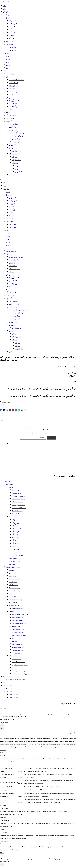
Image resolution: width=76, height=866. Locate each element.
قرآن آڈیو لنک (15, 534)
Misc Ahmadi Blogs (17, 643)
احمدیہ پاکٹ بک (12, 147)
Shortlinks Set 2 (13, 516)
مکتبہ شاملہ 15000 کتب (13, 697)
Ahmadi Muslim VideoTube (16, 79)
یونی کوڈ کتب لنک (15, 522)
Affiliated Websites (14, 596)
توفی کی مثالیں (11, 35)
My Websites (9, 483)
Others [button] (2, 852)
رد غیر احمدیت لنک (16, 531)
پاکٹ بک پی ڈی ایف (16, 150)
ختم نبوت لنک (15, 540)
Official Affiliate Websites (13, 566)
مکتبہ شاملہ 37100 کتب (13, 694)
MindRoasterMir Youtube (19, 507)
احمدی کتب (14, 156)
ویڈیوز (7, 76)
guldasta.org (12, 575)
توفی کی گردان (11, 29)
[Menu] (0, 179)
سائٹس (4, 8)
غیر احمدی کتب (15, 162)
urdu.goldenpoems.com (18, 661)
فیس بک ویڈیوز (12, 85)
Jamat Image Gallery (14, 578)
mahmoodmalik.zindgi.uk (19, 635)
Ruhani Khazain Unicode (19, 498)
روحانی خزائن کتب (16, 138)
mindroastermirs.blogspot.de (20, 614)
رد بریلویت (8, 55)
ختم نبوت (8, 14)
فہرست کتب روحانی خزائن (17, 135)
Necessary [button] (3, 749)
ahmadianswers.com (18, 629)
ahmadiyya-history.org (15, 599)
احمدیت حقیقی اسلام (4, 1)
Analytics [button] (2, 828)
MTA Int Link (15, 489)
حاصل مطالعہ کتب (13, 144)
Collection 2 (12, 637)
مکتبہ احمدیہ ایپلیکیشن (10, 118)
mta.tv (11, 572)
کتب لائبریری (9, 121)
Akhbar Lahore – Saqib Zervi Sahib (15, 679)
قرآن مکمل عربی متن (13, 103)
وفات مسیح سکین (12, 20)
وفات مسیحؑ (11, 38)
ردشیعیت (8, 64)
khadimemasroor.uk (17, 608)
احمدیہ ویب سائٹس (7, 480)
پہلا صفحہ (4, 5)
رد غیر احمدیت (6, 53)
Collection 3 (12, 655)
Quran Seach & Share (14, 560)
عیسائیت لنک (15, 546)
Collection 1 (12, 611)
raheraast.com (16, 652)
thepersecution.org (14, 587)
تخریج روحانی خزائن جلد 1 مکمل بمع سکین (20, 132)
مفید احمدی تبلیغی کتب (16, 159)
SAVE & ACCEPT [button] (4, 861)
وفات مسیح (8, 17)
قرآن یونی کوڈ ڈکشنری (13, 32)
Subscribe (51, 437)
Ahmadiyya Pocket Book (18, 504)
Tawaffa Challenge (17, 510)
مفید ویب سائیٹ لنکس (11, 115)
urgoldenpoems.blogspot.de (19, 664)
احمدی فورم (8, 112)
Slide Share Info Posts (18, 649)
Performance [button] (3, 817)
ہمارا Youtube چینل (13, 82)
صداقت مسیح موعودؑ (10, 41)
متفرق (4, 70)
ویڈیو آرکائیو (11, 94)
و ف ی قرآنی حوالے (13, 23)
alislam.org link (16, 492)
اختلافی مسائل (6, 11)
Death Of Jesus (13, 563)
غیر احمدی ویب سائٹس (8, 685)
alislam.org (12, 569)
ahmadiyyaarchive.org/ (18, 670)
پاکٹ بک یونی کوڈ (15, 537)
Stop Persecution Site (12, 73)
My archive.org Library (18, 495)
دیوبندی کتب (17, 168)
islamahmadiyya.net (17, 632)
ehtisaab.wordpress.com (19, 623)
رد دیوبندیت (8, 61)
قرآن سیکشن (8, 97)
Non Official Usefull (11, 602)
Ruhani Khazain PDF (17, 501)
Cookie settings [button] (4, 719)
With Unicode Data (14, 605)
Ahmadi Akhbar (7, 676)
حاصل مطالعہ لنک (15, 543)
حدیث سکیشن (9, 109)
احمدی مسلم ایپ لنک (16, 552)
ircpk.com (9, 688)
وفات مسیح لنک (15, 519)
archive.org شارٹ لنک (17, 555)
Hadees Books (16, 513)
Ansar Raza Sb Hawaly (18, 646)
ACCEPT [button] (11, 719)
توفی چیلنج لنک (14, 525)
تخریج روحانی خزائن (13, 130)
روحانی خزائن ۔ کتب (13, 124)
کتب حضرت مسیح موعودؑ (14, 127)
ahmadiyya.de (13, 581)
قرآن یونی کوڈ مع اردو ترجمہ (14, 106)
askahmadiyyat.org (14, 590)
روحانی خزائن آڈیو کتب (13, 584)
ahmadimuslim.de (14, 558)
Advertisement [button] (4, 840)
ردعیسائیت (8, 67)
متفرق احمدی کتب (13, 153)
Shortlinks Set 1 (13, 486)
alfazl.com (12, 593)
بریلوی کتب (17, 165)
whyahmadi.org (16, 626)
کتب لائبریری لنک (15, 549)
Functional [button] (3, 805)
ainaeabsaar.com (16, 658)
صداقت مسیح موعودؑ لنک (17, 528)
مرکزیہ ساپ (14, 640)
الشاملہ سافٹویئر (9, 691)
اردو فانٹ (5, 682)
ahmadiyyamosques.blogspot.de (21, 673)
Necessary (4, 752)
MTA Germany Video (14, 91)
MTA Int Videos (13, 88)
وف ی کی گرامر (12, 26)
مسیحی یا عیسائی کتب (19, 171)
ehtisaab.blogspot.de (17, 620)
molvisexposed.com (17, 617)
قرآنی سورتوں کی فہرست (14, 100)
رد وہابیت (8, 58)
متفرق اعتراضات (10, 44)
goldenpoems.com (17, 667)
